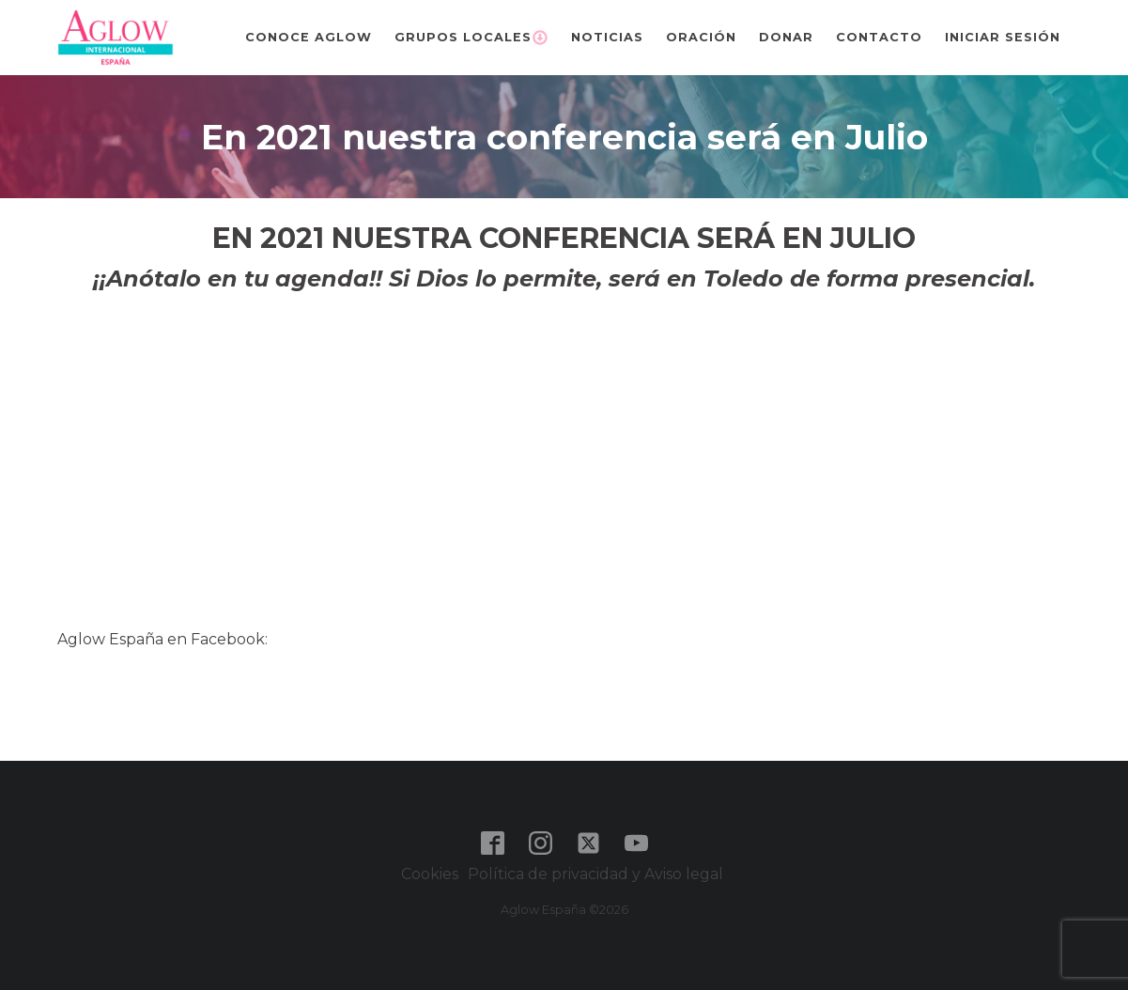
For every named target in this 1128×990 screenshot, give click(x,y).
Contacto (879, 37)
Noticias (607, 37)
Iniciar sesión (1002, 37)
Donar (786, 37)
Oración (701, 37)
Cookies (429, 874)
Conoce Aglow (308, 37)
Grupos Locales (471, 37)
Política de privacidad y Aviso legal (597, 874)
